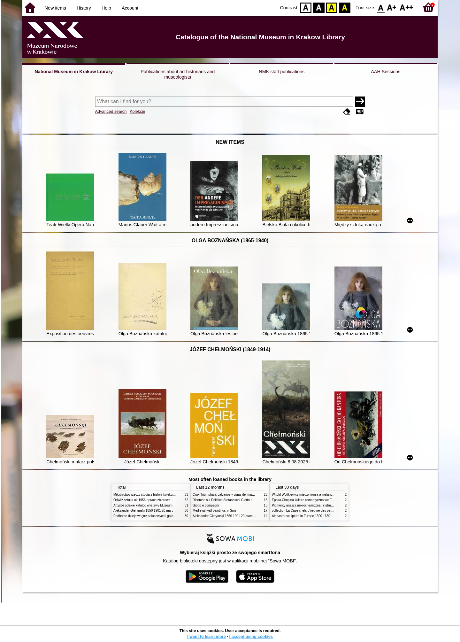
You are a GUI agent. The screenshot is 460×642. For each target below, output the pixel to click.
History (84, 8)
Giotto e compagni (206, 505)
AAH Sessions (385, 71)
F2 (406, 7)
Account (130, 8)
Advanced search (111, 111)
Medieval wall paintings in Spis (214, 510)
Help (106, 8)
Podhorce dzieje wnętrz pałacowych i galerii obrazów (151, 516)
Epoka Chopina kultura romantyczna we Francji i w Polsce (313, 500)
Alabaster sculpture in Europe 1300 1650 (301, 516)
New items (55, 8)
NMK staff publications (281, 71)
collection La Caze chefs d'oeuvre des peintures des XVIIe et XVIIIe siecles (325, 510)
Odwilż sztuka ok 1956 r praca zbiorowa (141, 500)
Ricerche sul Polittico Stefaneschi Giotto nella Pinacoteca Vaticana (240, 500)
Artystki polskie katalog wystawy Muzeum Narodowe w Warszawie (160, 505)
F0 (381, 7)
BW (319, 7)
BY (344, 7)
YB (331, 7)
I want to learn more (206, 636)
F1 (392, 7)
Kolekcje (137, 111)
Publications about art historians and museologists (178, 74)
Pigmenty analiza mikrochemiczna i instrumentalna (308, 505)
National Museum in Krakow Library (73, 71)
